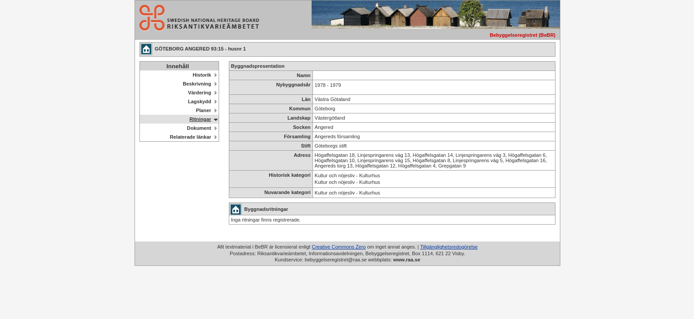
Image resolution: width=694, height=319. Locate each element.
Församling (297, 136)
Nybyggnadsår (293, 84)
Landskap (298, 118)
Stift (306, 145)
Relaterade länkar (190, 137)
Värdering (199, 92)
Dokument (199, 128)
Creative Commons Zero (339, 246)
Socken (302, 127)
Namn (304, 75)
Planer (203, 110)
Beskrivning (197, 83)
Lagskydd (199, 101)
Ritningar (200, 119)
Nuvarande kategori (287, 192)
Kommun (299, 108)
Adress (302, 155)
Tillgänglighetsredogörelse (449, 246)
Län (306, 99)
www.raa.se (406, 259)
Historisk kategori (290, 175)
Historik (202, 75)
